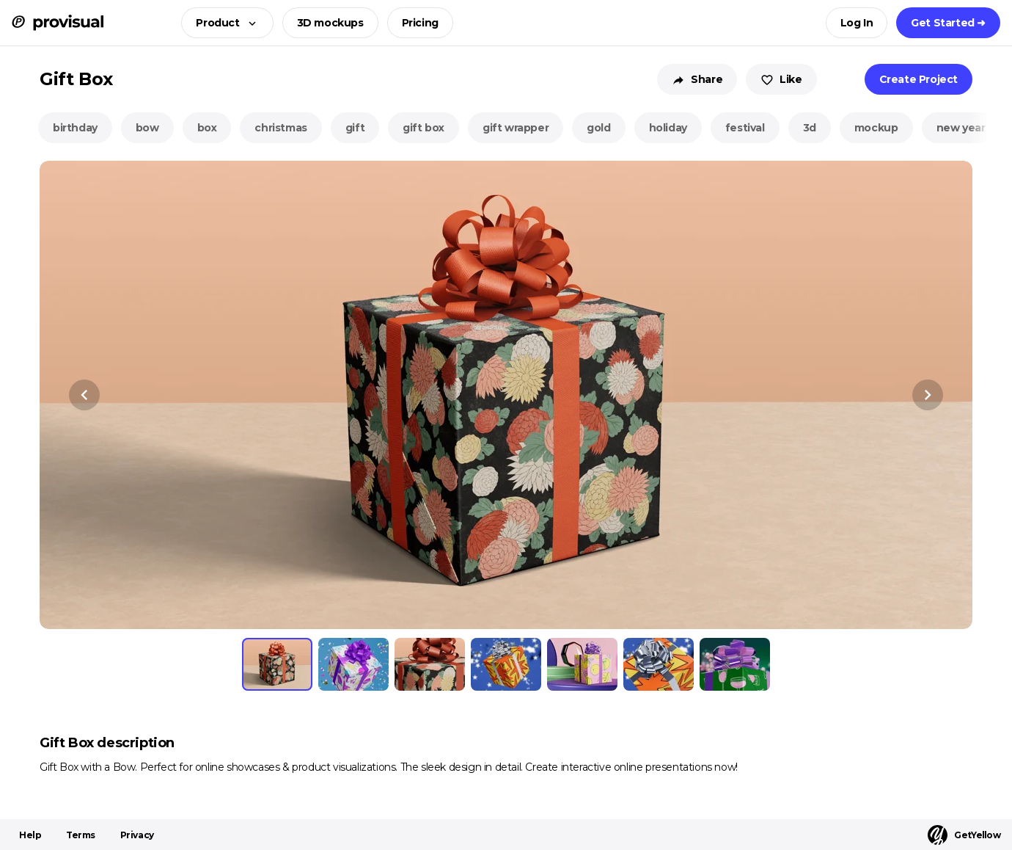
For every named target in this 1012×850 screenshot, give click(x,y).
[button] (222, 22)
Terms (80, 834)
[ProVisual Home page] (57, 23)
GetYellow (964, 835)
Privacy (137, 834)
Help (30, 834)
